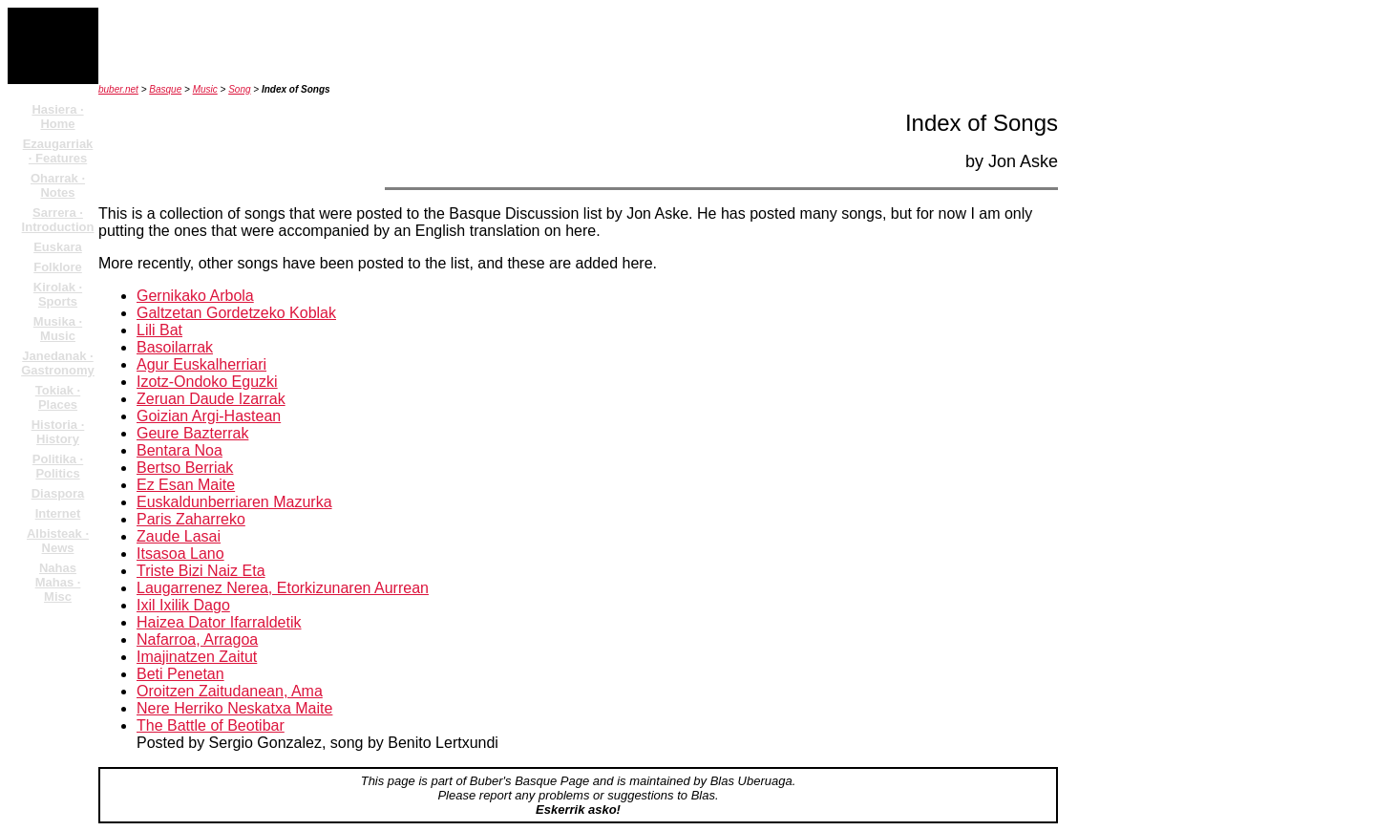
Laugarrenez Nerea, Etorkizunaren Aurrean (283, 588)
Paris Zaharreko (191, 519)
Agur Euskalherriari (201, 364)
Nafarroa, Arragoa (197, 639)
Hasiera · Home (57, 116)
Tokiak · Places (57, 397)
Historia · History (58, 431)
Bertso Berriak (185, 467)
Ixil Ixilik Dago (183, 605)
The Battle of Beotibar (211, 725)
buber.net (118, 89)
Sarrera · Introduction (58, 219)
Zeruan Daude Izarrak (211, 399)
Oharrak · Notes (58, 185)
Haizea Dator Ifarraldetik (219, 622)
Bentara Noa (179, 450)
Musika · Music (57, 328)
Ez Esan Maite (186, 485)
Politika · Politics (57, 466)
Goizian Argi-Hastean (209, 416)
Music (205, 89)
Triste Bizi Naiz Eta (201, 571)
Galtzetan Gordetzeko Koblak (236, 313)
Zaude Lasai (179, 536)
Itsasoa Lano (180, 553)
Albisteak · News (58, 540)
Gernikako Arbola (195, 296)
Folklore (57, 267)
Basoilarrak (175, 347)
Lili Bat (159, 330)
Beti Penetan (180, 674)
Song (239, 89)
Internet (58, 513)
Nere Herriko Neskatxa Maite (234, 708)
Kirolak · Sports (57, 294)
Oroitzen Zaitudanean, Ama (230, 691)
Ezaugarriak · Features (58, 151)
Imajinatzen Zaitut (197, 657)
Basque (165, 89)
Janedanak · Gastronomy (58, 363)
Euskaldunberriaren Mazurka (234, 502)
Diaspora (58, 493)
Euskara (57, 247)
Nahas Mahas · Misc (58, 582)
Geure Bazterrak (192, 433)
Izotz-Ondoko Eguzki (207, 381)
